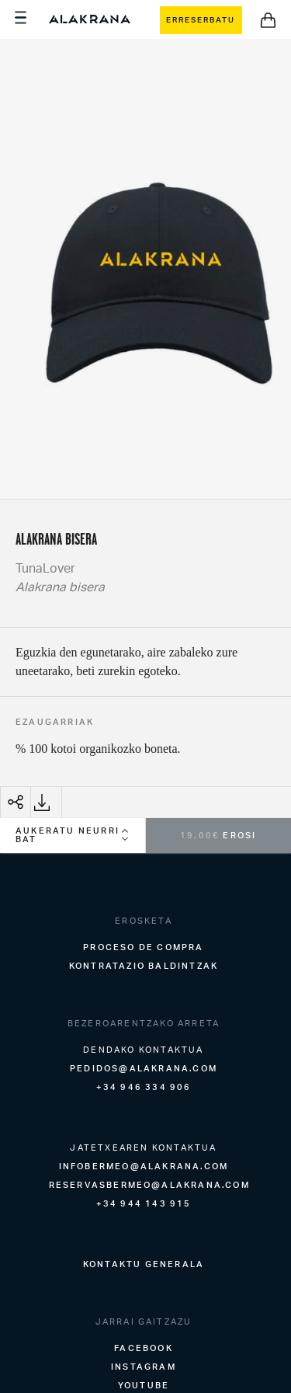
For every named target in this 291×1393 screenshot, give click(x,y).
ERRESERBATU (200, 19)
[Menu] (22, 20)
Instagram (143, 1366)
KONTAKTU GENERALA (143, 1264)
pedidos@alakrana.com (143, 1068)
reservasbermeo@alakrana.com (149, 1184)
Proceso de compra (143, 947)
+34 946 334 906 (144, 1086)
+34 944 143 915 (144, 1203)
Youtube (143, 1385)
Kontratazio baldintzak (143, 965)
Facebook (143, 1348)
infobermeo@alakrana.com (144, 1166)
